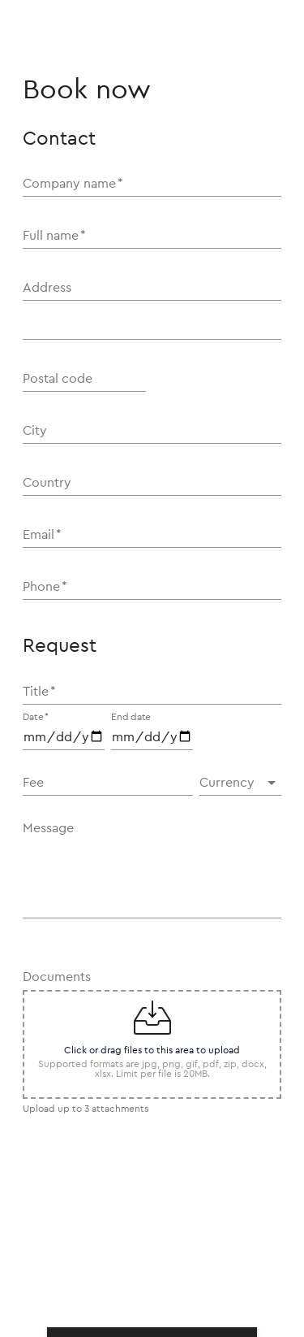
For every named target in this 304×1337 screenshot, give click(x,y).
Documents (57, 976)
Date (36, 717)
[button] (240, 783)
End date (131, 717)
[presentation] (146, 1246)
